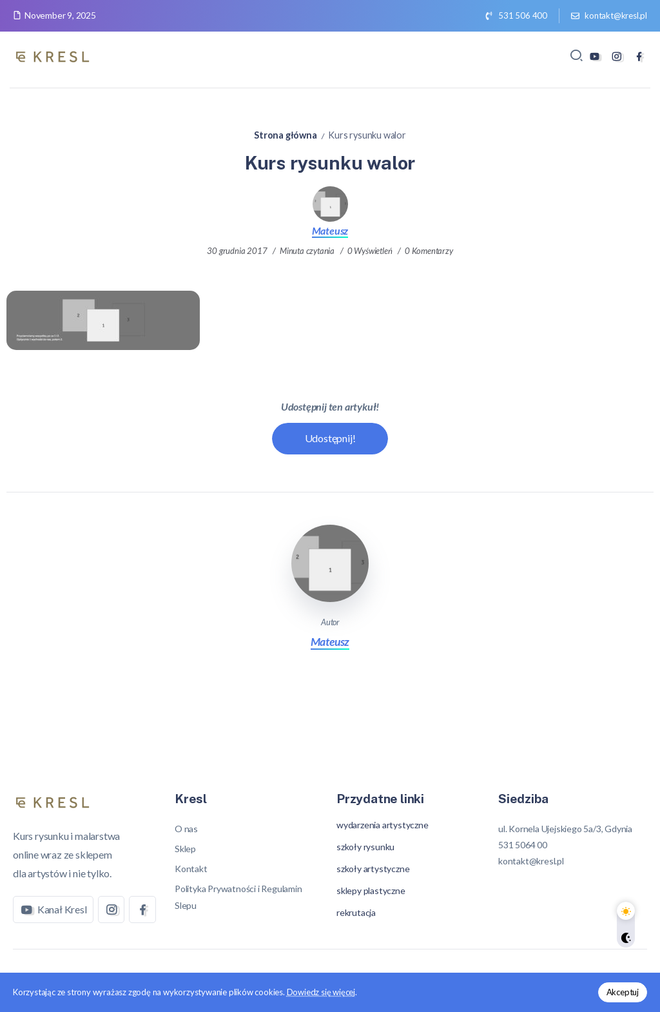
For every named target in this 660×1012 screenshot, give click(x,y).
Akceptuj (623, 992)
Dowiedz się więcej (321, 992)
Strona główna (285, 135)
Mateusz (330, 230)
